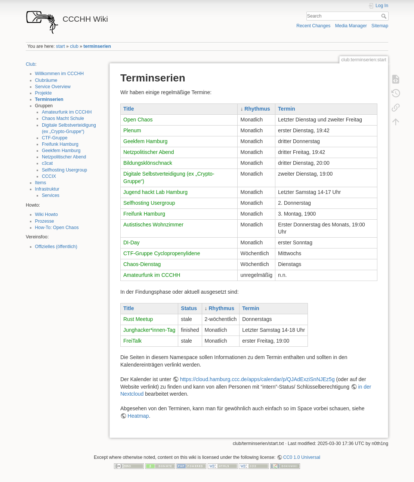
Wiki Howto (46, 214)
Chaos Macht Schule (63, 118)
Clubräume (46, 80)
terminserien (97, 46)
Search (384, 16)
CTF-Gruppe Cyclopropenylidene (161, 253)
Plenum (132, 130)
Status (189, 308)
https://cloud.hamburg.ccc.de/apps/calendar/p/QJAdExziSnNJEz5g (257, 379)
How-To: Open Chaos (57, 227)
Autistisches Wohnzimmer (153, 225)
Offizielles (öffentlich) (56, 246)
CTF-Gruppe (55, 137)
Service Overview (53, 86)
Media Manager (351, 25)
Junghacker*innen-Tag (149, 330)
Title (128, 109)
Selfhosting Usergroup (64, 170)
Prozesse (44, 221)
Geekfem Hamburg (61, 150)
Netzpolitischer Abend (64, 157)
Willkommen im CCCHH (59, 73)
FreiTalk (132, 341)
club (74, 46)
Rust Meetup (138, 319)
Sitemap (379, 25)
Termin (286, 109)
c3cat (47, 163)
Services (50, 195)
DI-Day (131, 242)
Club (30, 64)
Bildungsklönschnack (147, 163)
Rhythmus (257, 109)
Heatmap (138, 416)
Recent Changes (313, 25)
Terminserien (49, 99)
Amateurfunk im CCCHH (67, 112)
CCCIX (49, 176)
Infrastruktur (47, 189)
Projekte (43, 93)
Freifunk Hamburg (60, 144)
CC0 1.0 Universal (301, 457)
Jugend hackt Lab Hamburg (155, 192)
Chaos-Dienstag (142, 264)
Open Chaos (138, 120)
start (60, 46)
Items (40, 182)
